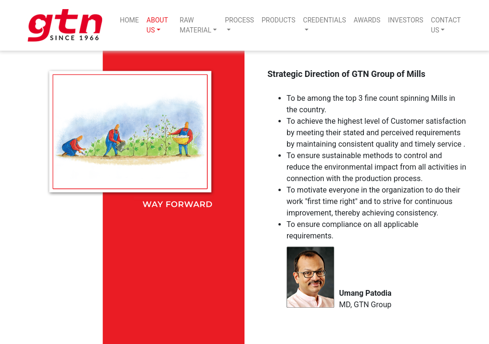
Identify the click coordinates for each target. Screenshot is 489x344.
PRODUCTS (279, 20)
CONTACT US (445, 25)
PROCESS (239, 20)
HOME (129, 20)
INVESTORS (406, 20)
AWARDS (367, 20)
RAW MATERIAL (195, 25)
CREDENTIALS (324, 20)
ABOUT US (157, 25)
